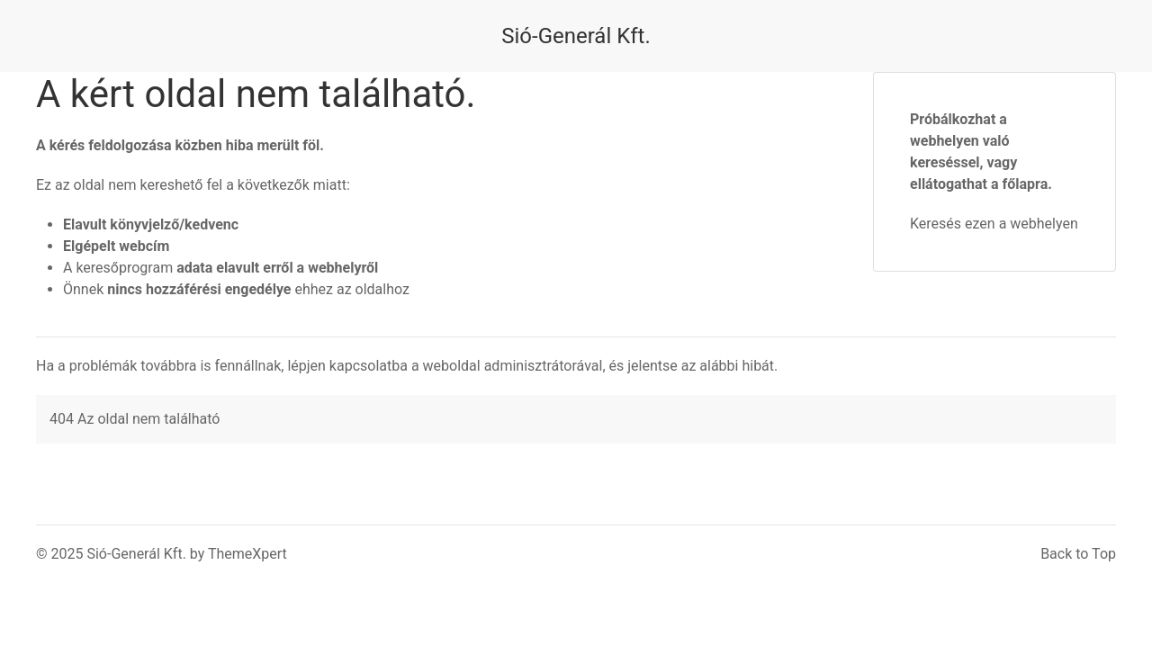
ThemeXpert (247, 553)
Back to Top (1078, 553)
